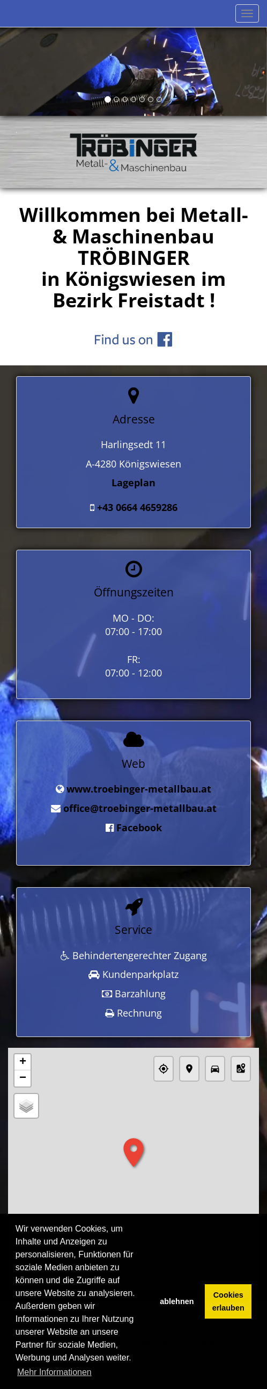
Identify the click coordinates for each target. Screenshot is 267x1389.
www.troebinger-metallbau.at (138, 788)
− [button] (22, 1074)
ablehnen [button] (177, 1301)
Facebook (139, 826)
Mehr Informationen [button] (54, 1372)
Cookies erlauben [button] (228, 1301)
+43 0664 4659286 (137, 507)
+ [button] (22, 1058)
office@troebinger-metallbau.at (140, 807)
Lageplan (133, 482)
